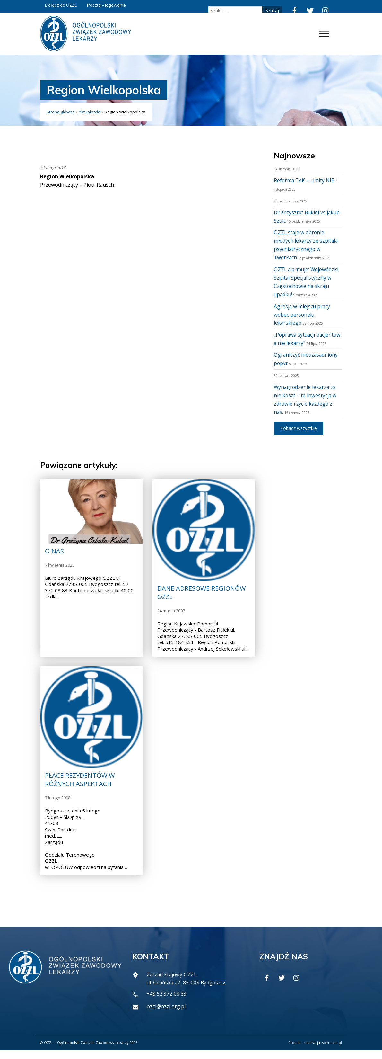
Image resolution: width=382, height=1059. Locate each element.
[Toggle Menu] (324, 34)
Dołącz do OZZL (61, 5)
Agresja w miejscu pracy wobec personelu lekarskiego (302, 315)
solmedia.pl (332, 1051)
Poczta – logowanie (106, 5)
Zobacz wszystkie (298, 436)
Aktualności (90, 112)
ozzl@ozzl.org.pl (166, 1015)
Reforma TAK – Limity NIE (305, 180)
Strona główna (61, 112)
